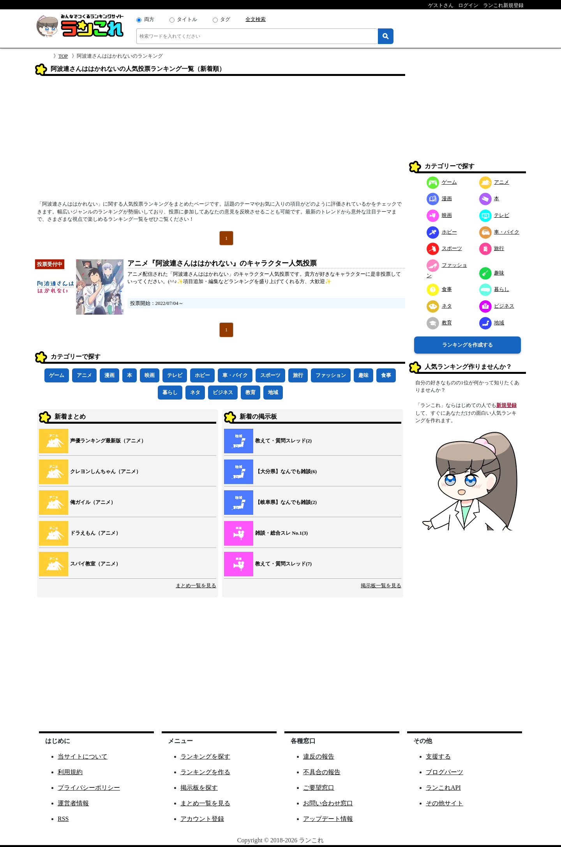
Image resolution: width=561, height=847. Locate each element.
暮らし (170, 392)
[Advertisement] (220, 140)
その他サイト (444, 803)
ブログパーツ (444, 772)
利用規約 (70, 772)
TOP (63, 56)
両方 (149, 19)
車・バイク (235, 375)
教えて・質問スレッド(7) (283, 564)
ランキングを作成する (467, 345)
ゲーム (56, 375)
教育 (250, 392)
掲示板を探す (199, 787)
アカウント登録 (202, 818)
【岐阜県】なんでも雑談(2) (286, 502)
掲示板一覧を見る (381, 585)
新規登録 (506, 405)
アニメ (84, 375)
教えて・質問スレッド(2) (283, 441)
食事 (386, 375)
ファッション (331, 375)
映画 (150, 375)
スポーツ (270, 375)
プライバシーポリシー (89, 787)
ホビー (202, 375)
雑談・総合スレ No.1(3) (281, 533)
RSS (63, 818)
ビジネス (223, 392)
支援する (438, 756)
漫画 (109, 375)
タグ (225, 19)
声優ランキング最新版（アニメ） (108, 441)
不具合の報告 (321, 772)
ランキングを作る (205, 772)
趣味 (363, 375)
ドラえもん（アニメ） (95, 533)
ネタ (195, 392)
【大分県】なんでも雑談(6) (286, 471)
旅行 (298, 375)
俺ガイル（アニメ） (93, 502)
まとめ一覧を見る (196, 585)
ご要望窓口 (318, 787)
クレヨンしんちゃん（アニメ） (105, 471)
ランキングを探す (205, 756)
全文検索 (255, 19)
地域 (273, 392)
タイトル (187, 19)
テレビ (174, 375)
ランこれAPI (443, 787)
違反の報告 (318, 756)
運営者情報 (73, 803)
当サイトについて (83, 756)
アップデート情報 (328, 818)
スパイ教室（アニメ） (95, 564)
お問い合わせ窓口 (328, 803)
